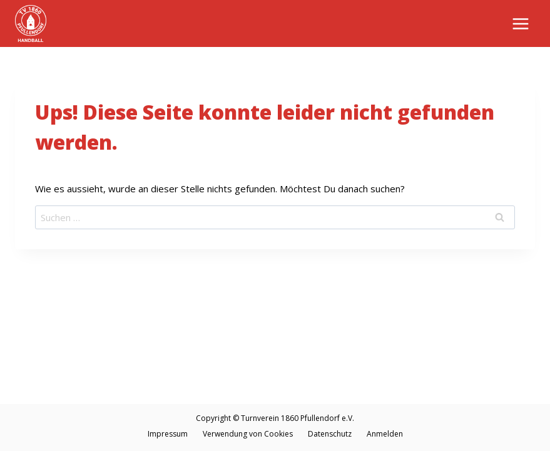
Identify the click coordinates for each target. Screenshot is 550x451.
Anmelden (385, 433)
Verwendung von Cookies (248, 433)
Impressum (168, 433)
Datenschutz (330, 433)
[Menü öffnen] (520, 23)
